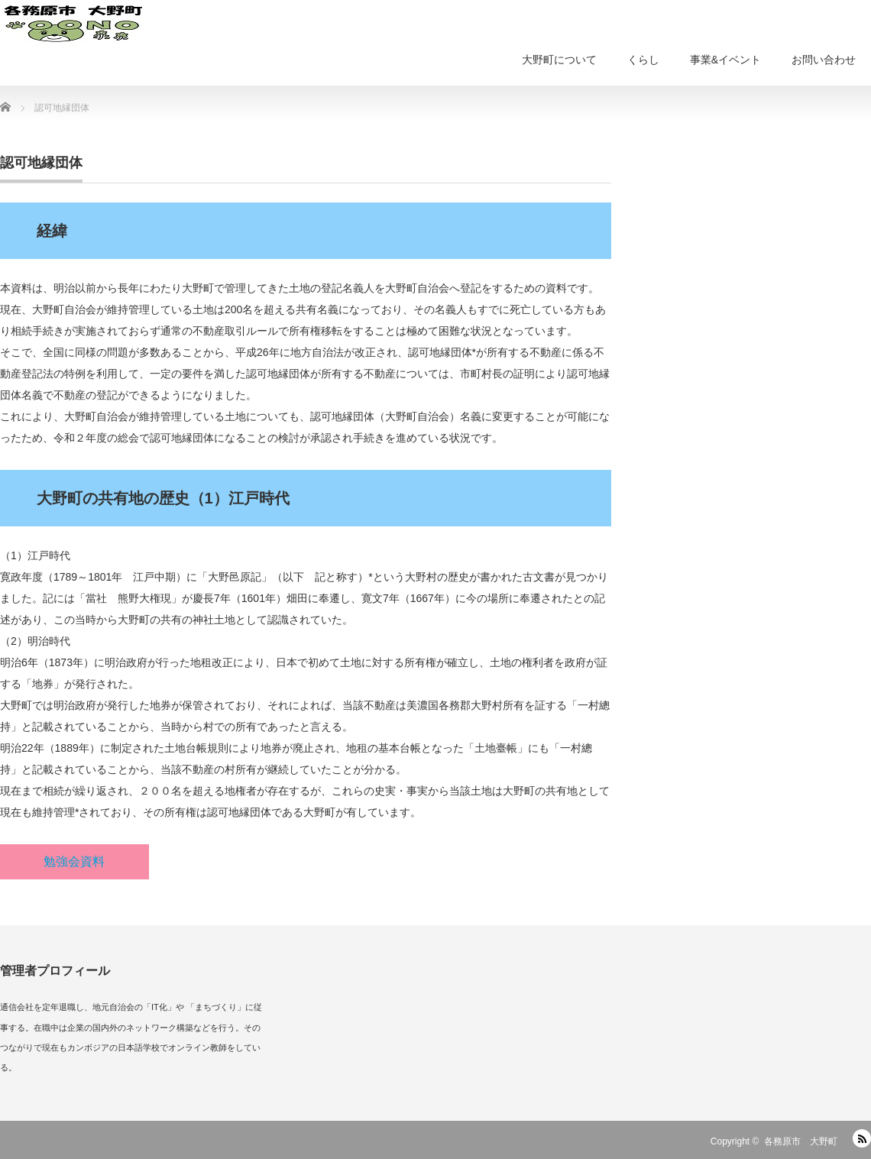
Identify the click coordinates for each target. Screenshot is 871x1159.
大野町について (559, 59)
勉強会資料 (74, 861)
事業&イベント (725, 59)
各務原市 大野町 (800, 1141)
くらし (643, 59)
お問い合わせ (824, 59)
